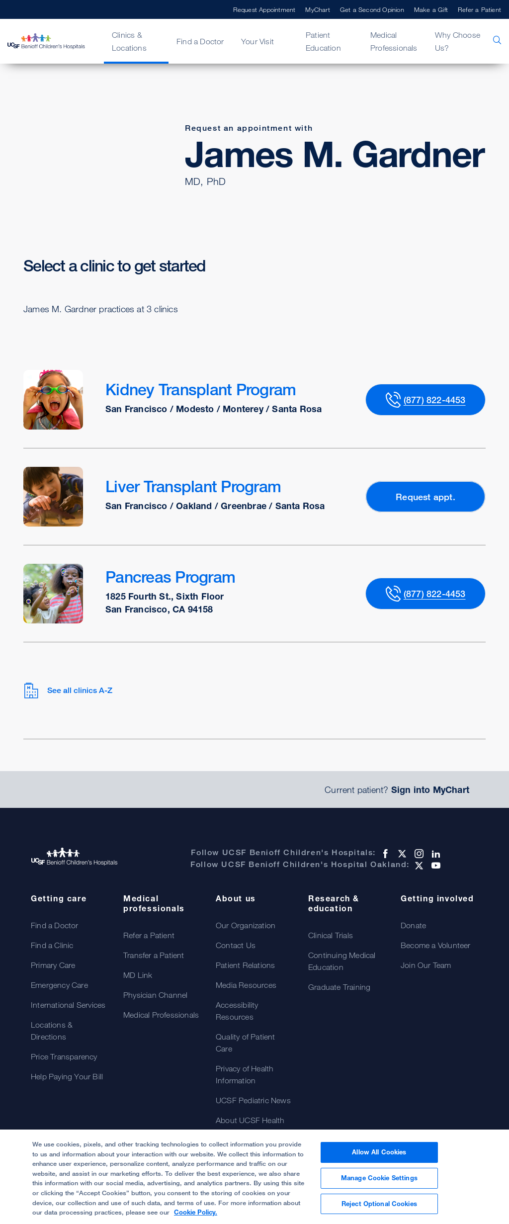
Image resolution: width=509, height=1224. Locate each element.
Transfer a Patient (153, 955)
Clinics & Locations (129, 41)
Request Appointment (264, 9)
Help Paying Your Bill (67, 1076)
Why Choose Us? (457, 41)
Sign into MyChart (430, 789)
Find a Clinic (52, 945)
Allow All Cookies (379, 1158)
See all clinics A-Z (67, 691)
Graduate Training (339, 986)
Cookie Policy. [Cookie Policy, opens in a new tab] (195, 1218)
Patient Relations (245, 965)
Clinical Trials (330, 935)
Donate (413, 925)
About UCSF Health (250, 1120)
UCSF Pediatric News (253, 1100)
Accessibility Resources (237, 1010)
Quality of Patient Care (245, 1042)
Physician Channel (155, 994)
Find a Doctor (200, 41)
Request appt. (425, 496)
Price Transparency (64, 1056)
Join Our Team (426, 965)
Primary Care (53, 965)
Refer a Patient (479, 9)
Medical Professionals (394, 41)
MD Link (137, 974)
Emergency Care (59, 984)
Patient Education (323, 41)
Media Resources (246, 984)
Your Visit (257, 41)
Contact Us (235, 945)
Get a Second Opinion (372, 9)
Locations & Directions (52, 1030)
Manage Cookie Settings (379, 1184)
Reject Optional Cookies (379, 1210)
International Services (68, 1004)
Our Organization (245, 925)
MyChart (317, 9)
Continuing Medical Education (342, 961)
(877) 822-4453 (435, 399)
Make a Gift (431, 9)
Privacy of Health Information (244, 1074)
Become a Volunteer (436, 945)
